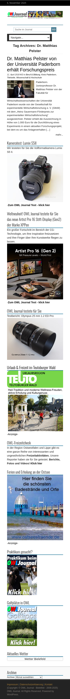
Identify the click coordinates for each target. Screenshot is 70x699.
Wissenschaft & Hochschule (29, 77)
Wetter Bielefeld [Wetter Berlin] (35, 659)
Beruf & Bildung (33, 74)
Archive (11, 677)
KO (21, 74)
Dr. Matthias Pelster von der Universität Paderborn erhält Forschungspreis (33, 64)
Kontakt (48, 684)
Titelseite (11, 77)
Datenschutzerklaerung (31, 684)
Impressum (12, 684)
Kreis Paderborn (48, 74)
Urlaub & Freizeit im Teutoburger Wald (31, 367)
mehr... (59, 134)
